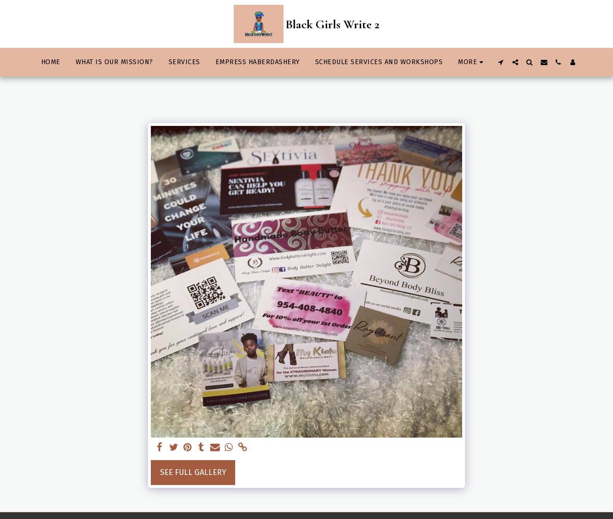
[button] (501, 62)
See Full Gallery (193, 472)
